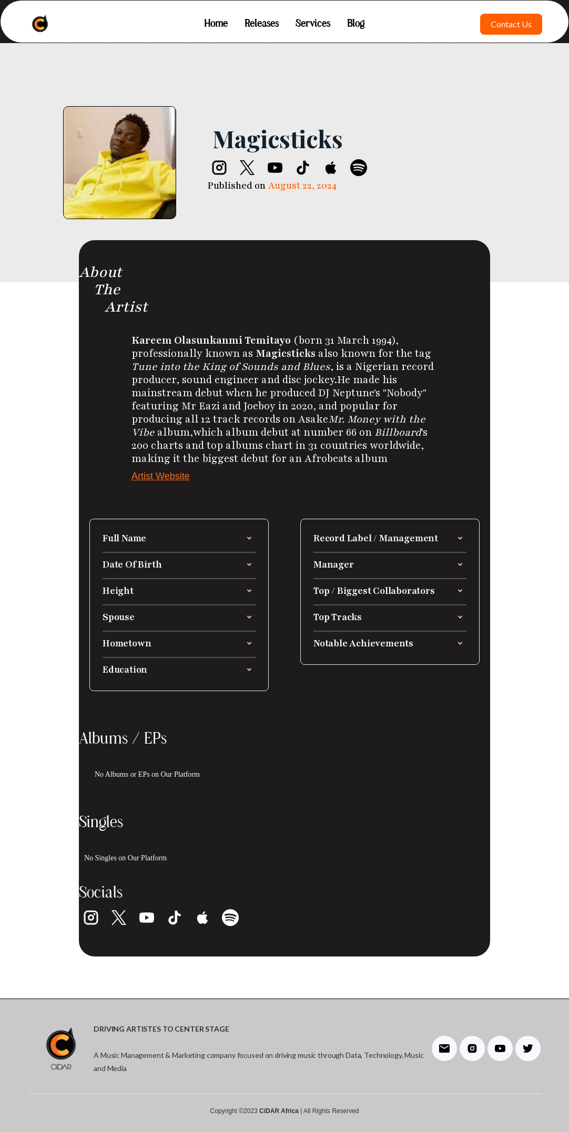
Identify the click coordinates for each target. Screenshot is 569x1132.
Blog (355, 24)
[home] (40, 24)
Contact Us (511, 24)
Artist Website (160, 476)
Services (313, 24)
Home (216, 24)
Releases (262, 24)
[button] (179, 538)
